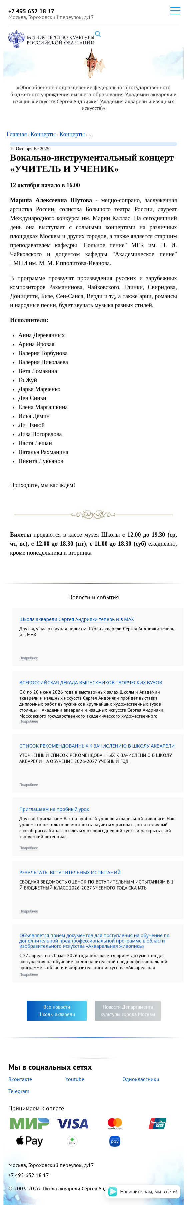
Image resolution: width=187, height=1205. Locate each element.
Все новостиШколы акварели (56, 1010)
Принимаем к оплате (93, 1126)
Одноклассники (140, 1079)
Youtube (74, 1079)
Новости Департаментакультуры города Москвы (128, 1010)
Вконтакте (20, 1079)
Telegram (18, 1091)
